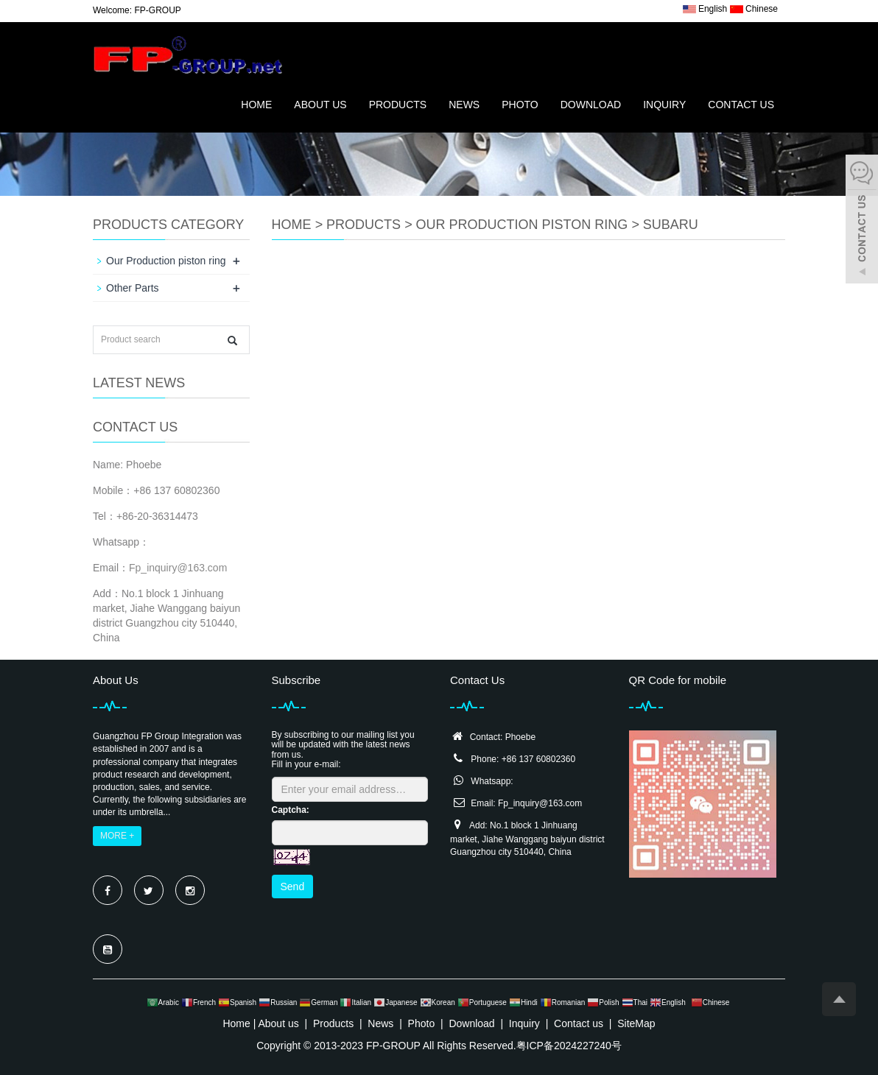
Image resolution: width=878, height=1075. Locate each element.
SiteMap (636, 1023)
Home (256, 104)
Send (293, 886)
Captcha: (290, 810)
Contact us (741, 104)
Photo (520, 104)
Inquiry (664, 104)
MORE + (117, 836)
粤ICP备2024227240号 (569, 1045)
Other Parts (132, 288)
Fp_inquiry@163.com (178, 568)
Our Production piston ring (522, 224)
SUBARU (670, 224)
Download (591, 104)
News (464, 104)
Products (398, 104)
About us (320, 104)
